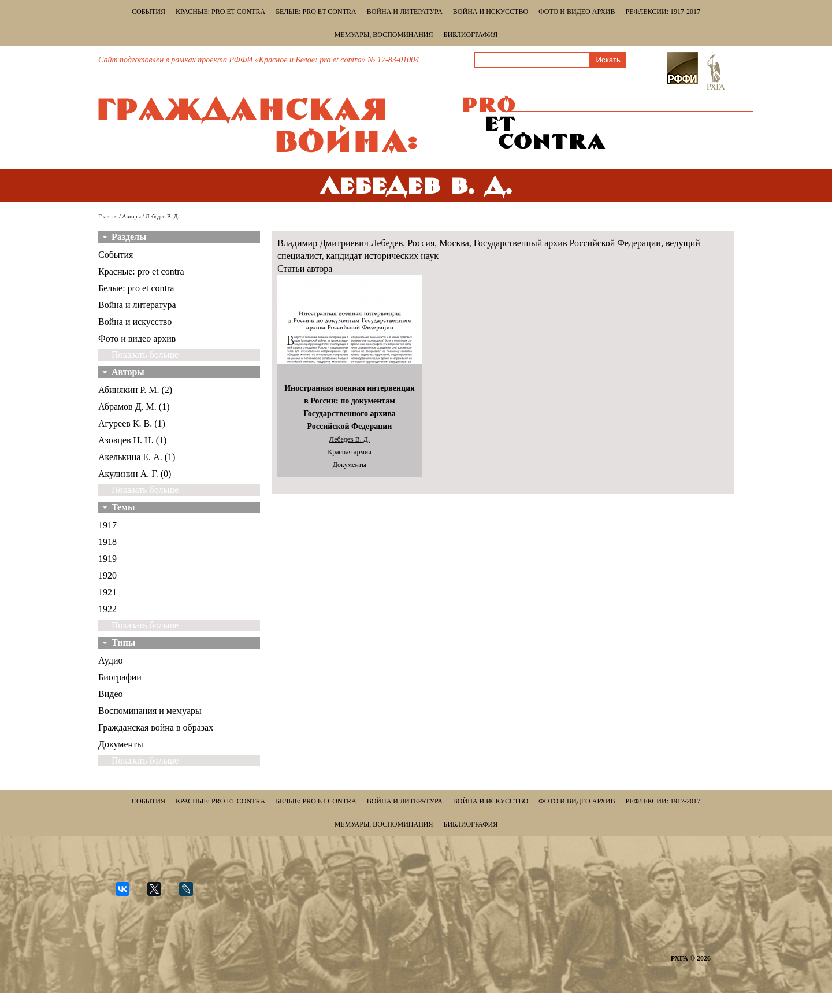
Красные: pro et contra (220, 12)
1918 (107, 542)
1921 (107, 592)
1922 (107, 609)
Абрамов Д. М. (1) (133, 407)
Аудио (110, 660)
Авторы (131, 216)
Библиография (471, 35)
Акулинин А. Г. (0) (134, 474)
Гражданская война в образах (155, 727)
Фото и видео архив (576, 12)
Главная (108, 216)
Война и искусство (490, 12)
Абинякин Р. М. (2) (135, 390)
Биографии (120, 677)
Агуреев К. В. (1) (131, 423)
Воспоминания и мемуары (150, 711)
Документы (120, 744)
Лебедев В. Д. (349, 439)
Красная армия (350, 452)
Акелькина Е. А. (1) (136, 457)
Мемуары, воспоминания (384, 35)
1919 (107, 559)
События (148, 12)
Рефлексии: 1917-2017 (663, 12)
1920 (107, 575)
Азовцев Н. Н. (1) (132, 440)
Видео (110, 694)
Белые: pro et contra (316, 12)
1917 (107, 525)
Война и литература (405, 12)
